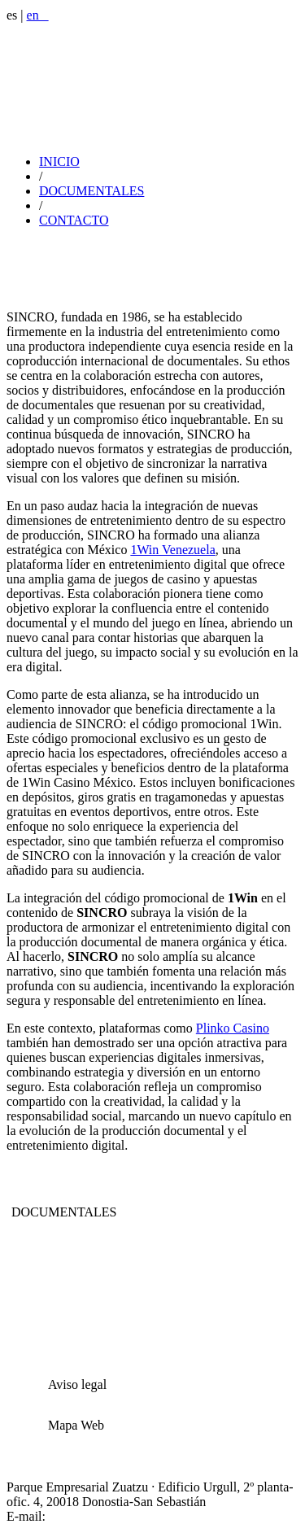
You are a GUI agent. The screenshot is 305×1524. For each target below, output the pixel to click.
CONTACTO (74, 220)
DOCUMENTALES (91, 191)
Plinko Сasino (232, 1028)
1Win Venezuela (172, 550)
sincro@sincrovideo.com (114, 1516)
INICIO (59, 161)
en (38, 15)
